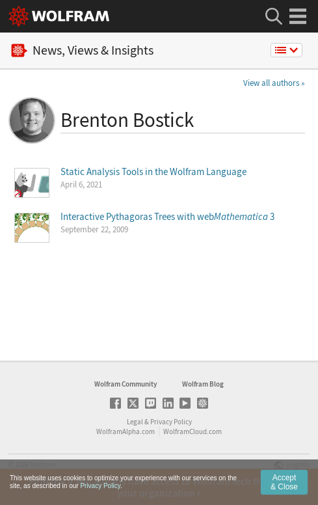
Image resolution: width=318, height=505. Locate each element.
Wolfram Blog (203, 384)
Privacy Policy (171, 421)
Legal (135, 421)
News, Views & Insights (82, 50)
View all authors (271, 83)
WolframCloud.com (192, 431)
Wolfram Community (125, 384)
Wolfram (42, 464)
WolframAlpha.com (125, 431)
